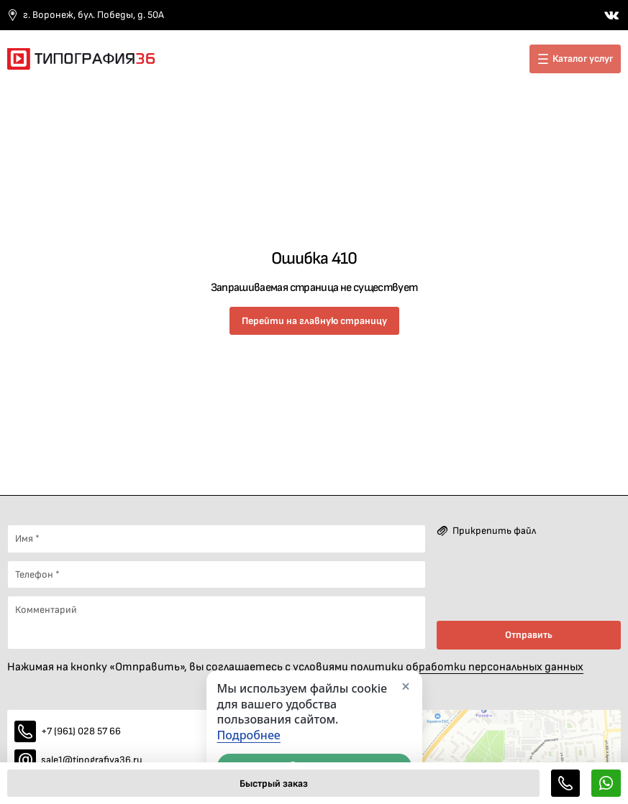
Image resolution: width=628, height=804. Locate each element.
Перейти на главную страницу (314, 321)
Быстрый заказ (274, 783)
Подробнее (249, 735)
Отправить (528, 635)
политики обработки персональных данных (466, 667)
